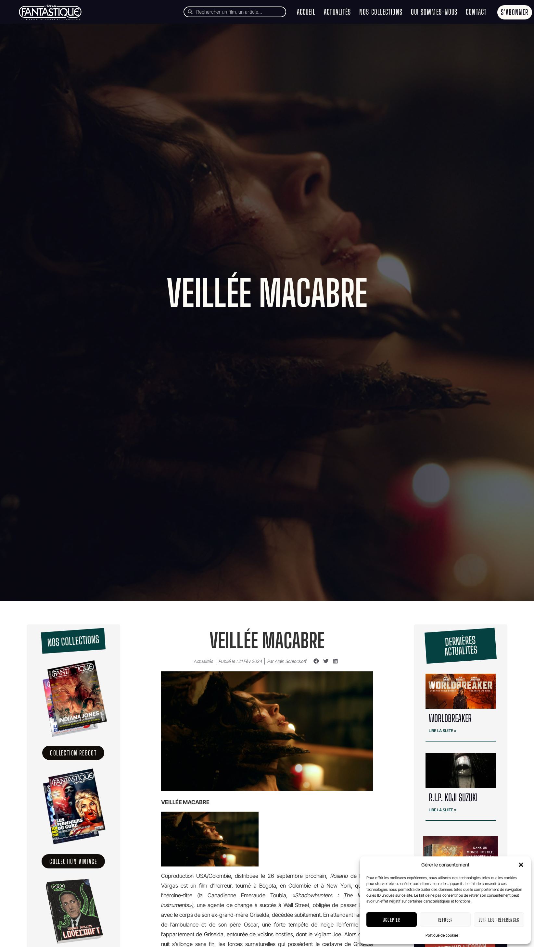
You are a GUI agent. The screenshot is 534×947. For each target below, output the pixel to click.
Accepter (391, 920)
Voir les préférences (499, 920)
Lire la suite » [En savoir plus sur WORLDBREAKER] (442, 730)
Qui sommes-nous (434, 11)
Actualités (337, 11)
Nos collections (380, 11)
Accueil (306, 11)
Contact (476, 11)
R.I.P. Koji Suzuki (453, 797)
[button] (521, 865)
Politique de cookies (442, 935)
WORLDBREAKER (450, 718)
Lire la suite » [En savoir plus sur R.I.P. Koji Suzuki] (442, 809)
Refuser (445, 920)
